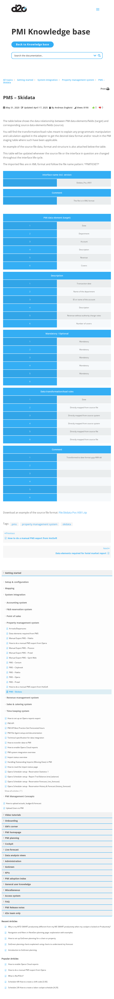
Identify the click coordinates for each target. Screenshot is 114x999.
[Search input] (52, 55)
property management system (39, 524)
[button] (105, 89)
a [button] (97, 9)
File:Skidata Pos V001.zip (73, 512)
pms (14, 524)
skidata (67, 524)
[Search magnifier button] (99, 55)
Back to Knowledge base (32, 44)
